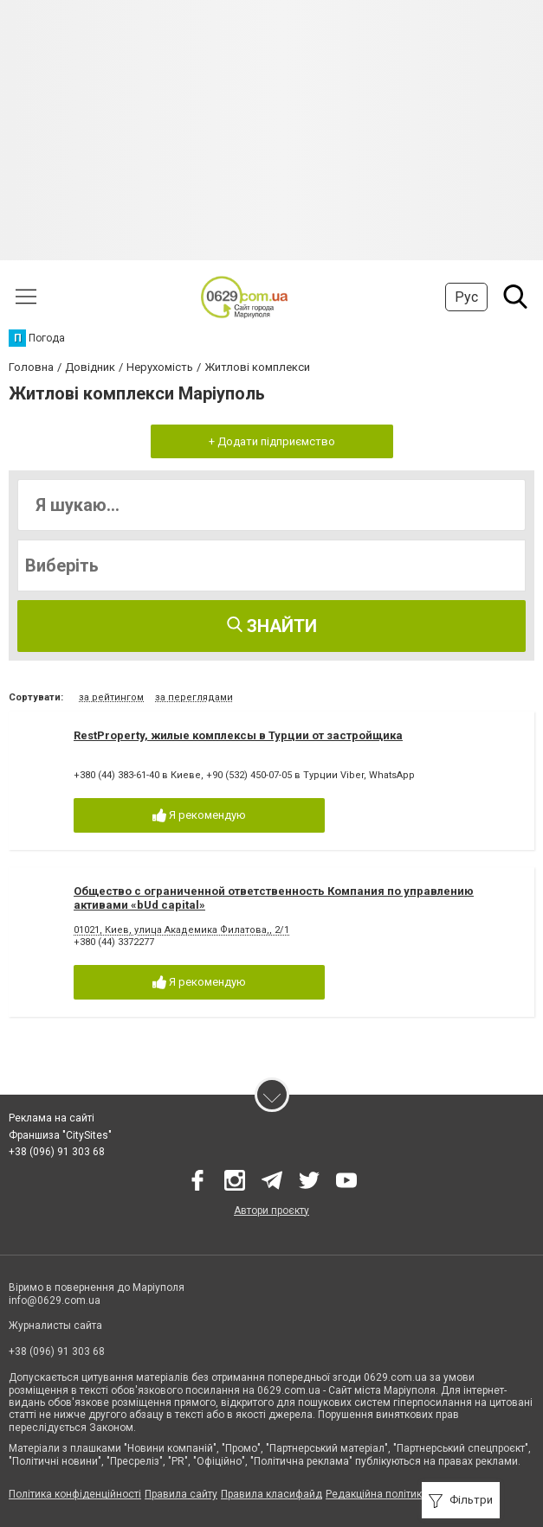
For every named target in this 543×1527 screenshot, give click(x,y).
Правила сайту (181, 1494)
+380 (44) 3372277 (114, 942)
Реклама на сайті (51, 1118)
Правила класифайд (271, 1494)
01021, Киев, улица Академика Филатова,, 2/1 (181, 930)
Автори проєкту (271, 1210)
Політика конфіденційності (75, 1494)
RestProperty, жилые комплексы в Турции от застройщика (238, 735)
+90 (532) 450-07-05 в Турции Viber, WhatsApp (310, 775)
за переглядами (194, 697)
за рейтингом (111, 697)
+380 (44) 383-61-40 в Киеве (137, 775)
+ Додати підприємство (272, 441)
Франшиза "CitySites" (60, 1135)
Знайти (272, 626)
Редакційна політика (377, 1494)
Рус (466, 297)
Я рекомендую (199, 815)
